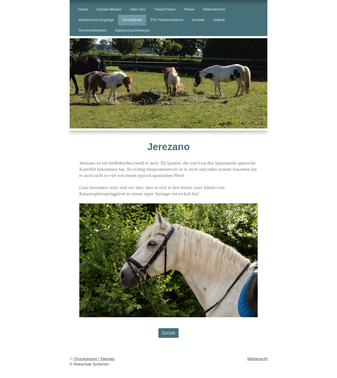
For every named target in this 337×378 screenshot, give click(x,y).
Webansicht (257, 359)
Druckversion (84, 359)
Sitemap (107, 359)
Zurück (168, 333)
